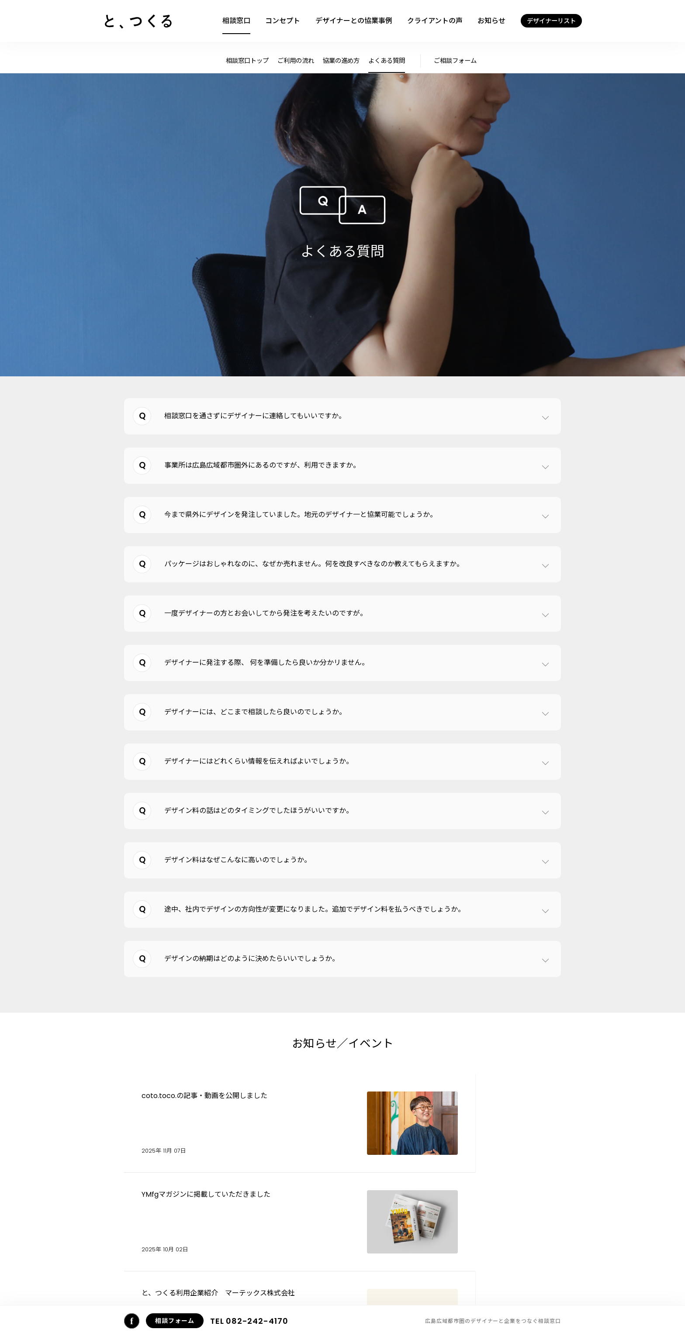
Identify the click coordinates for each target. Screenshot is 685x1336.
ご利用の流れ (295, 60)
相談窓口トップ (247, 60)
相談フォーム (392, 1284)
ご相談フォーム (455, 60)
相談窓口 (236, 21)
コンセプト (282, 21)
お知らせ (491, 21)
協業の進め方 (341, 60)
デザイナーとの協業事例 (353, 21)
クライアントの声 (435, 21)
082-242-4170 (249, 1321)
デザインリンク (516, 1284)
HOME (137, 1283)
